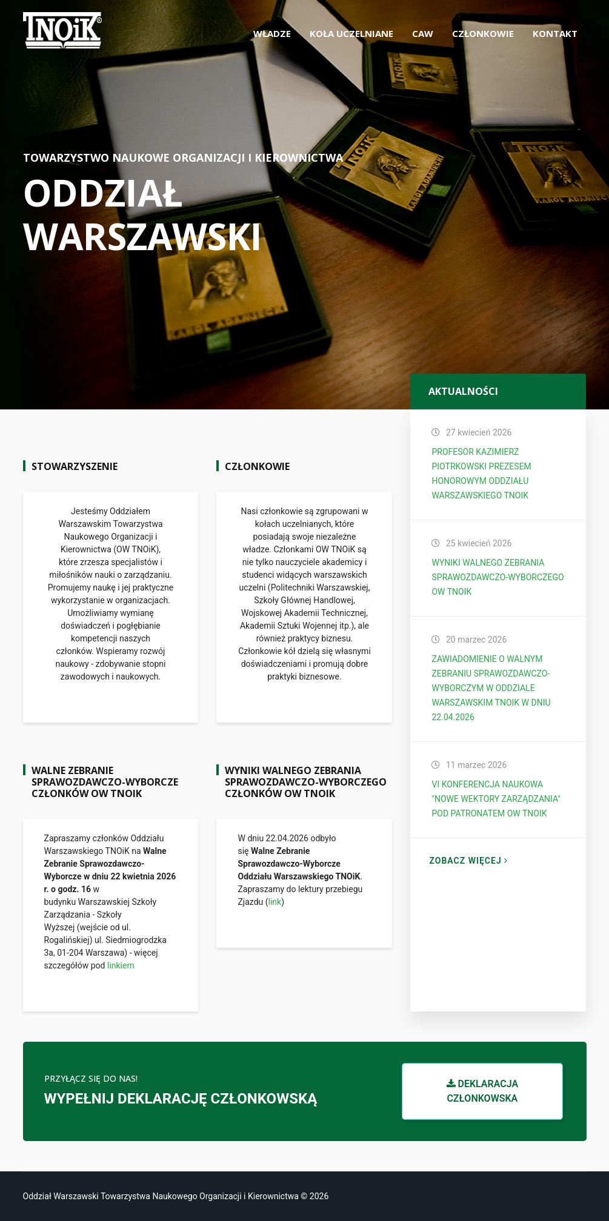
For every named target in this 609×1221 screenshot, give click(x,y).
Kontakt (555, 33)
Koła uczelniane (351, 33)
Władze (272, 33)
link (275, 902)
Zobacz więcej (468, 860)
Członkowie (483, 33)
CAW (422, 33)
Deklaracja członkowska (483, 1091)
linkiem (121, 965)
